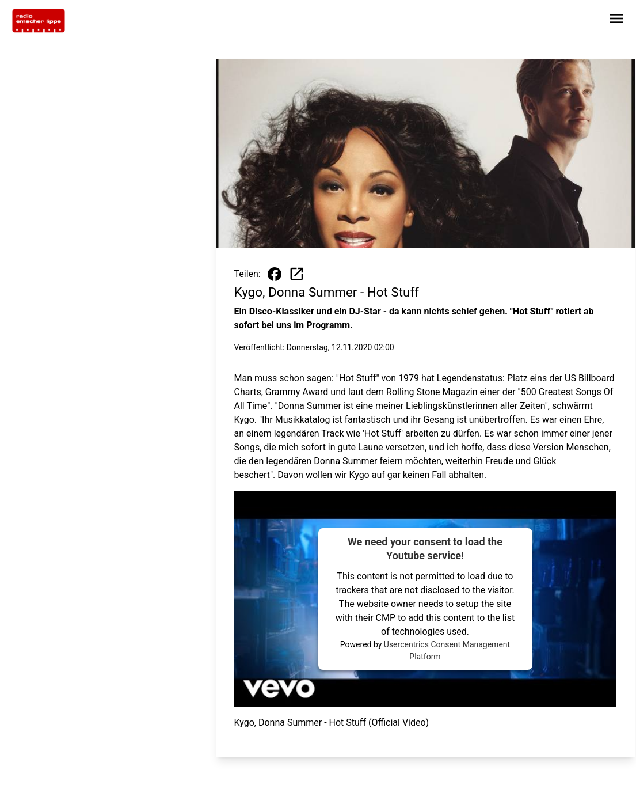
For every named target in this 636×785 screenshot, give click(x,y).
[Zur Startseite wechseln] (38, 21)
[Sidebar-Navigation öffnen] (616, 20)
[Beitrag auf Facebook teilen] (274, 274)
